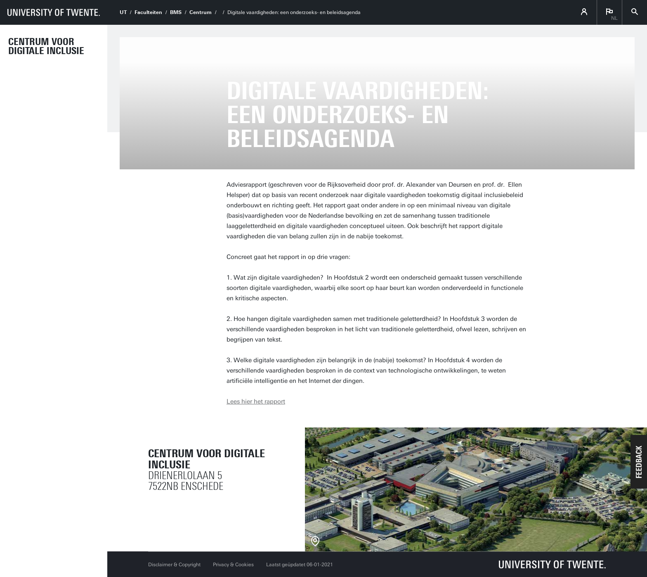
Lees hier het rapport (256, 401)
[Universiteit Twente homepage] (552, 564)
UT (123, 12)
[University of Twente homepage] (53, 12)
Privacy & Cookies (233, 565)
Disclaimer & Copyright (174, 565)
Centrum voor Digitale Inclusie (46, 46)
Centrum (200, 12)
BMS (176, 12)
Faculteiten (148, 12)
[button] (638, 462)
